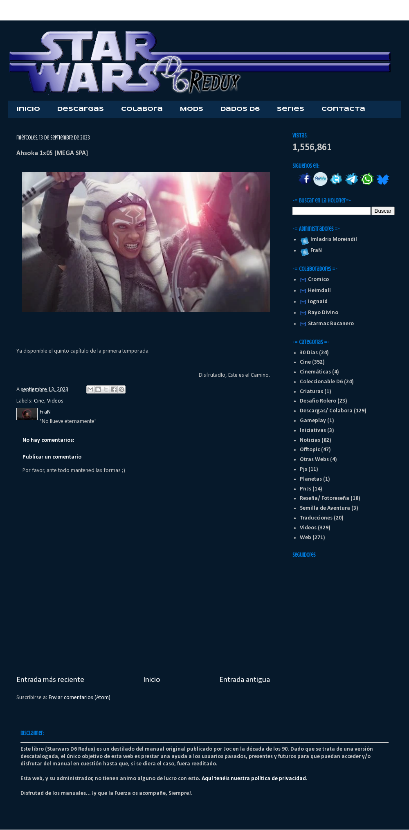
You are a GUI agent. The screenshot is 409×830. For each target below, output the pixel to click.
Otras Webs (314, 460)
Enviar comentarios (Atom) (79, 698)
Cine (39, 401)
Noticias (310, 440)
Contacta (343, 109)
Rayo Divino (323, 313)
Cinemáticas (315, 372)
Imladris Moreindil (332, 239)
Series (290, 109)
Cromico (318, 280)
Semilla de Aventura (325, 508)
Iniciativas (313, 430)
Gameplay (313, 421)
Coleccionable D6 (321, 382)
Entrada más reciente (50, 680)
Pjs (303, 469)
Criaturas (311, 392)
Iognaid (318, 302)
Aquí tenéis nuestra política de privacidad (254, 779)
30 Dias (309, 353)
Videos (55, 401)
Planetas (311, 479)
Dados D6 (240, 109)
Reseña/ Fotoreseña (324, 498)
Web (305, 538)
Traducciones (316, 518)
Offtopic (310, 450)
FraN (315, 250)
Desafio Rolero (318, 401)
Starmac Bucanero (331, 324)
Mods (191, 109)
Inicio (28, 109)
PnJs (305, 489)
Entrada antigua (244, 680)
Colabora (142, 109)
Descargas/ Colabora (326, 411)
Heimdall (319, 291)
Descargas (80, 109)
